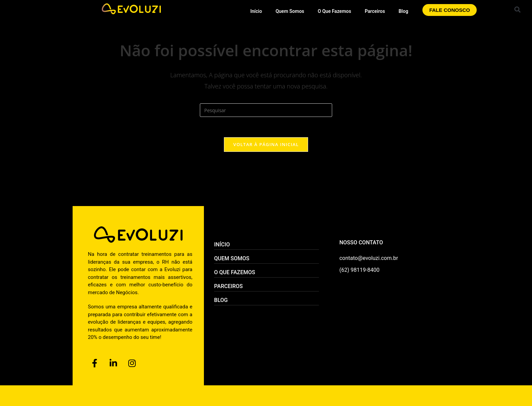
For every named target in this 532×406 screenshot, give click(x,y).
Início (256, 11)
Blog (403, 11)
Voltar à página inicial (266, 144)
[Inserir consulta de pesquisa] (266, 110)
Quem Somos (290, 11)
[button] (517, 9)
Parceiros (375, 11)
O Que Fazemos (334, 11)
